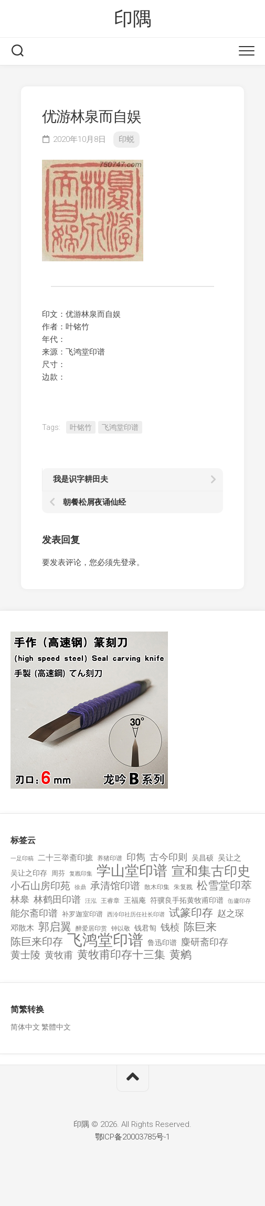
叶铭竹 (81, 427)
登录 (128, 562)
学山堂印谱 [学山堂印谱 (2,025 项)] (132, 871)
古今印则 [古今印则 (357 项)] (168, 857)
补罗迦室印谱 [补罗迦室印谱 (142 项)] (82, 914)
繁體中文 (56, 1027)
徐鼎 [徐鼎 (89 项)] (80, 887)
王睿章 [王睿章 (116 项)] (110, 900)
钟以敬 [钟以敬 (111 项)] (120, 928)
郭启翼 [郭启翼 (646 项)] (54, 927)
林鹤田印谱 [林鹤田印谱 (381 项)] (57, 899)
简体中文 (25, 1027)
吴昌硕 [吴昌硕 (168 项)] (203, 858)
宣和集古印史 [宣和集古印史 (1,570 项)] (211, 871)
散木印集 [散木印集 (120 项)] (156, 887)
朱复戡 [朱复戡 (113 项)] (183, 887)
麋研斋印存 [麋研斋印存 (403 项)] (204, 941)
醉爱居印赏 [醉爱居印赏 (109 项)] (91, 928)
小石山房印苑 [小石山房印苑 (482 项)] (40, 886)
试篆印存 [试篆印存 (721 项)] (191, 913)
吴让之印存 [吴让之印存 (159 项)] (28, 873)
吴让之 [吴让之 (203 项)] (229, 857)
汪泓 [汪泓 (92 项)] (91, 901)
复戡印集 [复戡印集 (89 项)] (80, 873)
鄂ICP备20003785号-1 (132, 1137)
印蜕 (126, 139)
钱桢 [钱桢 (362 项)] (170, 927)
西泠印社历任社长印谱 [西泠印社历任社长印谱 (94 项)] (136, 914)
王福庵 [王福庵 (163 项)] (135, 900)
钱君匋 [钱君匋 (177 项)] (145, 928)
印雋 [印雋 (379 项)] (135, 856)
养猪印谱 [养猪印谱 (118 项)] (109, 858)
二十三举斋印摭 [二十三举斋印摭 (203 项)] (65, 857)
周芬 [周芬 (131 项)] (58, 873)
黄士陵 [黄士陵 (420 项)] (25, 955)
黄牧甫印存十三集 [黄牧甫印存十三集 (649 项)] (121, 955)
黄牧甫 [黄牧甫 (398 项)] (59, 954)
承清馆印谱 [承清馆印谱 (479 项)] (115, 886)
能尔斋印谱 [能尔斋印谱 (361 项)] (34, 913)
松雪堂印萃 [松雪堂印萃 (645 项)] (224, 886)
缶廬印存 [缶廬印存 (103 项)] (239, 900)
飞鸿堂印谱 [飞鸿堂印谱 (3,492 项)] (105, 940)
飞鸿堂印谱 (120, 427)
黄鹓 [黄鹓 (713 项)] (180, 955)
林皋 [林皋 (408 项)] (19, 899)
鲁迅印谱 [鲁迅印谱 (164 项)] (162, 942)
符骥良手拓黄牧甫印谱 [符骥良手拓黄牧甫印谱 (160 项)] (187, 900)
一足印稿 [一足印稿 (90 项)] (22, 858)
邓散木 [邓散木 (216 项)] (22, 928)
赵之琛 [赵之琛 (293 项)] (230, 913)
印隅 (132, 19)
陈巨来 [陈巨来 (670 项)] (200, 927)
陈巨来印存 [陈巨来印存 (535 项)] (36, 942)
